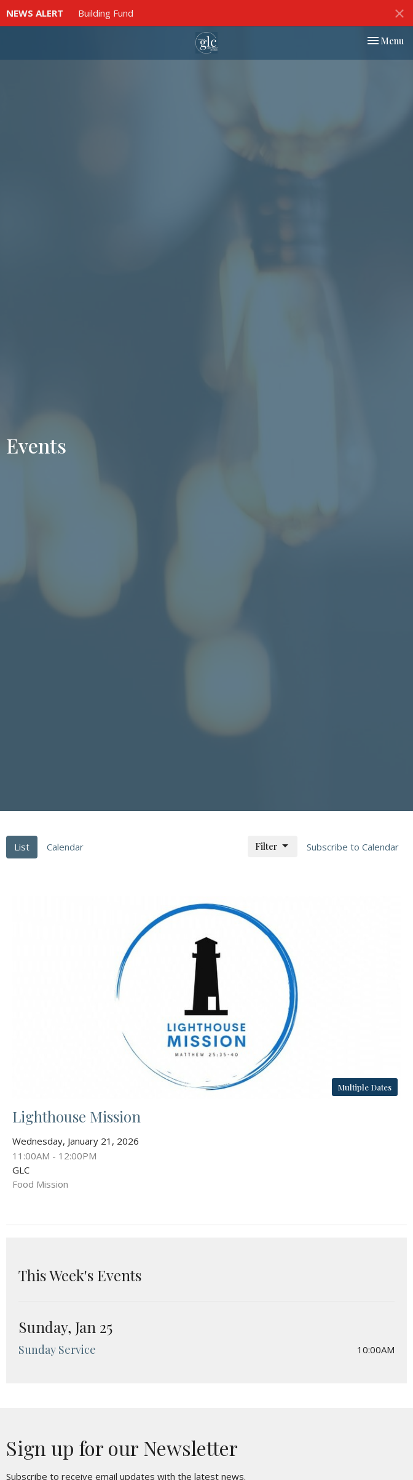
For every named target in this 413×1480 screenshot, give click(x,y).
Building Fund (105, 13)
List (22, 847)
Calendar (65, 847)
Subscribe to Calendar (353, 847)
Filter (272, 846)
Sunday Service (57, 1349)
